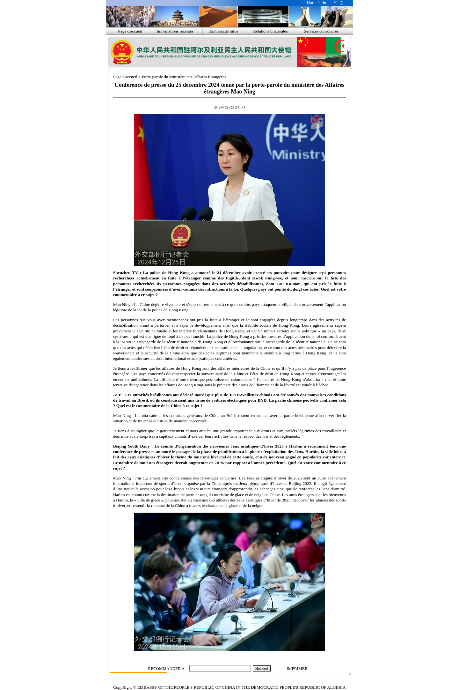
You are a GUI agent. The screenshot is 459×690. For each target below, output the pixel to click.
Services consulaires (321, 31)
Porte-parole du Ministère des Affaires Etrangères (184, 76)
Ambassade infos (223, 31)
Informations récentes (175, 31)
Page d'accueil (130, 31)
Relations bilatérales (270, 31)
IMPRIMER (297, 668)
